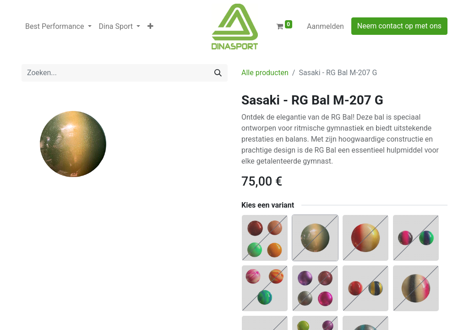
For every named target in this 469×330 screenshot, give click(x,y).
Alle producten (265, 72)
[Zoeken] (218, 73)
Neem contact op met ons (399, 26)
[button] (150, 26)
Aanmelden (325, 26)
